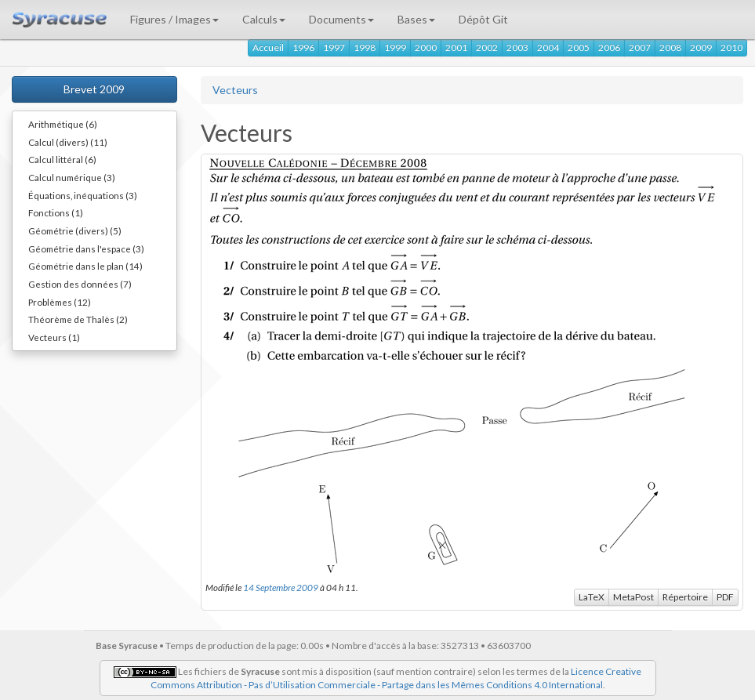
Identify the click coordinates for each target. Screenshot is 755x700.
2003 (517, 47)
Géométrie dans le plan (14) (85, 265)
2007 (640, 47)
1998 (365, 47)
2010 (731, 47)
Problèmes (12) (59, 301)
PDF (725, 597)
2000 (426, 47)
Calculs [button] (263, 19)
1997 (334, 47)
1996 (303, 47)
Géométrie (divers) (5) (75, 230)
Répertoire (685, 597)
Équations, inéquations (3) (82, 195)
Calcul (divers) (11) (67, 141)
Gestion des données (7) (80, 283)
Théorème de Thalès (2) (78, 319)
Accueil (268, 47)
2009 (701, 47)
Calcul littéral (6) (62, 159)
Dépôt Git (483, 19)
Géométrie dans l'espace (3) (86, 248)
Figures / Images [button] (174, 19)
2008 (670, 47)
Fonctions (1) (55, 212)
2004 (548, 47)
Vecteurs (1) (54, 337)
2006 (609, 47)
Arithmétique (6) (62, 123)
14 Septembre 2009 (280, 587)
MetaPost (633, 597)
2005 (579, 47)
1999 (395, 47)
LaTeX (591, 597)
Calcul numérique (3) (71, 177)
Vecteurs (235, 89)
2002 (487, 47)
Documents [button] (341, 19)
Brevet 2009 (94, 89)
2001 (456, 47)
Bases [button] (416, 19)
